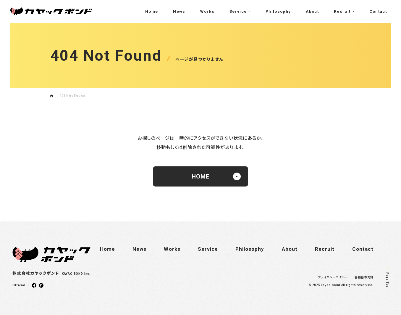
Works (207, 11)
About (312, 11)
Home (151, 11)
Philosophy (278, 11)
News (179, 11)
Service (238, 11)
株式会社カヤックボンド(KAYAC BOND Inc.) (51, 11)
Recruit (342, 11)
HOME (216, 176)
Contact (378, 11)
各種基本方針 (364, 277)
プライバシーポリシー (332, 277)
